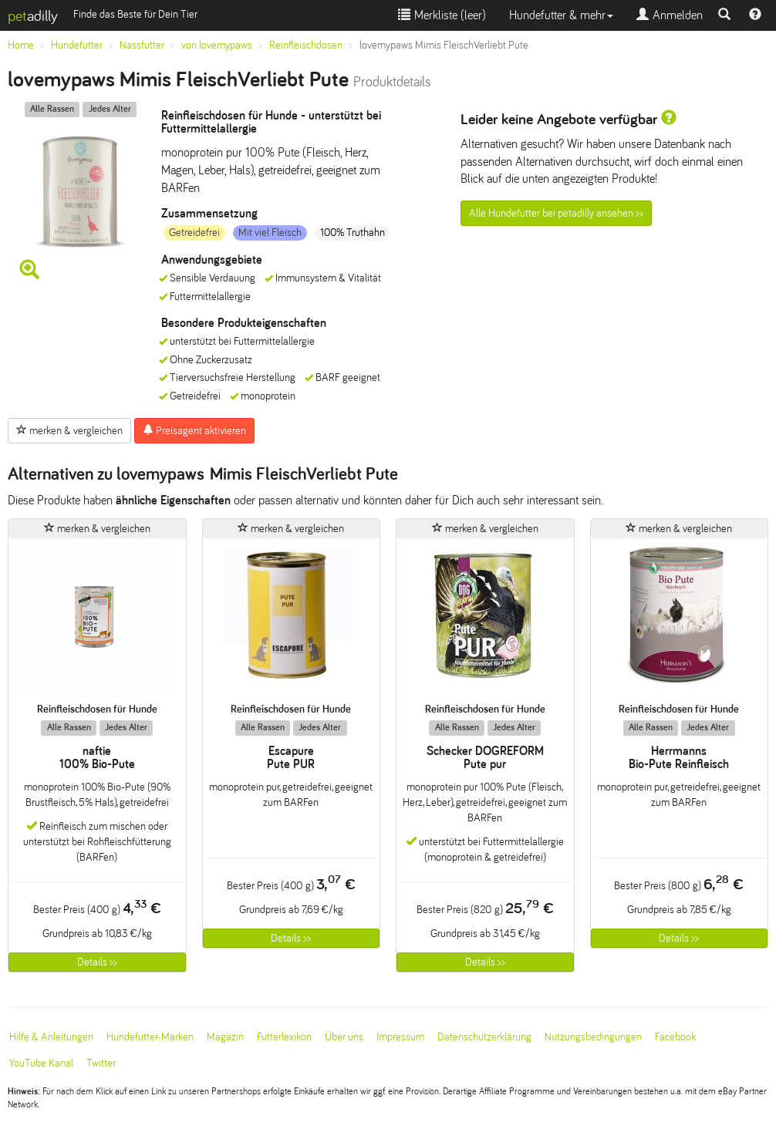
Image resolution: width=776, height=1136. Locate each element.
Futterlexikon (284, 1037)
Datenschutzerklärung (484, 1037)
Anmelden (669, 15)
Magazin (225, 1037)
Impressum (400, 1037)
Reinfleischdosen (305, 45)
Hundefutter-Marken (150, 1037)
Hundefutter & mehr (561, 15)
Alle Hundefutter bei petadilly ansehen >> (556, 213)
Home (21, 45)
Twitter (101, 1063)
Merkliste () (442, 15)
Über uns (344, 1037)
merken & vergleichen (69, 430)
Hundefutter (77, 45)
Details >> (97, 962)
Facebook (675, 1037)
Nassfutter (142, 45)
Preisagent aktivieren (194, 430)
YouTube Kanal (41, 1063)
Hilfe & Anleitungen (51, 1037)
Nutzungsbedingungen (593, 1037)
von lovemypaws (216, 45)
